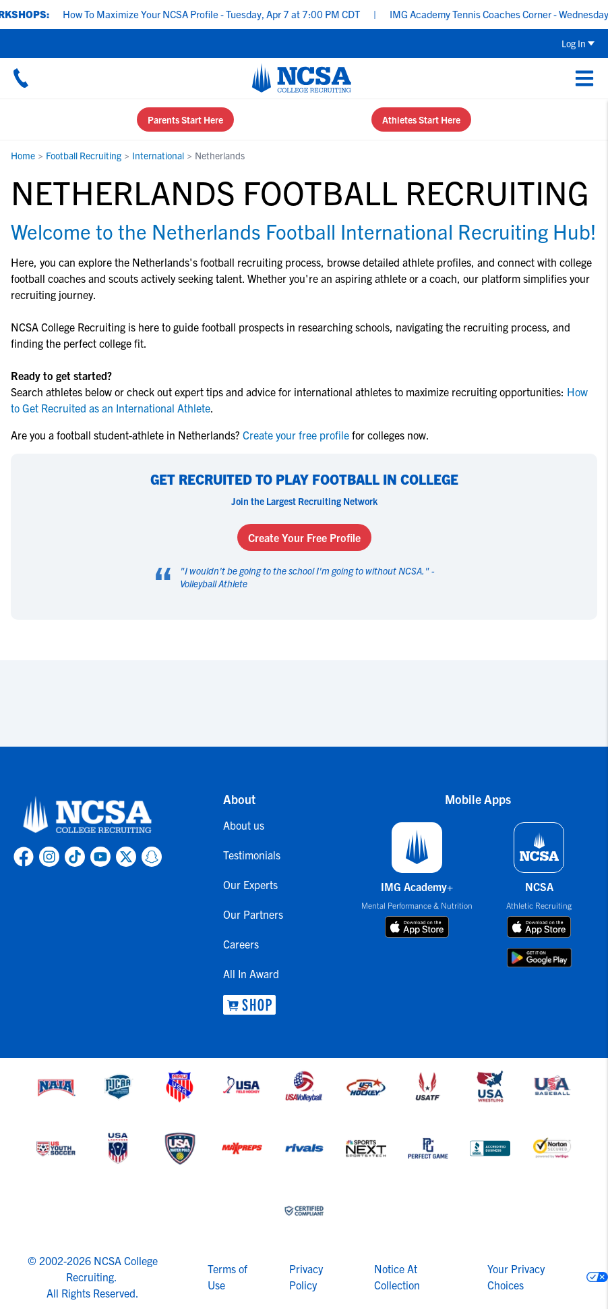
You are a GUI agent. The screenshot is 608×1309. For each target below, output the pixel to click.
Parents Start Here (185, 119)
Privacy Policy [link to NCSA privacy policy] (306, 1276)
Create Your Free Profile (304, 537)
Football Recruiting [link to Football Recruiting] (83, 155)
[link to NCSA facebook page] (23, 857)
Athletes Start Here (421, 119)
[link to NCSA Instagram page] (49, 857)
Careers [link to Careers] (241, 944)
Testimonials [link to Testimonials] (251, 854)
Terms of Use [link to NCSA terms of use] (227, 1276)
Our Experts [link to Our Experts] (250, 884)
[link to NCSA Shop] (253, 1005)
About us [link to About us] (243, 825)
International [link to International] (158, 155)
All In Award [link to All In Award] (251, 973)
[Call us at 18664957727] (20, 77)
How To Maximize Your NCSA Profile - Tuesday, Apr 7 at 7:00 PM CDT (220, 13)
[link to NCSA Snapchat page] (152, 857)
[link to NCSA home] (87, 815)
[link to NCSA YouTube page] (100, 857)
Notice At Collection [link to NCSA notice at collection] (397, 1276)
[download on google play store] (539, 957)
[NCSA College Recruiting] (302, 77)
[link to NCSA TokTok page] (75, 857)
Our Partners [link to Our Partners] (253, 914)
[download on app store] (417, 927)
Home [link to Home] (23, 155)
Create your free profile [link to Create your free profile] (296, 435)
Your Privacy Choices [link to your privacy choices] (516, 1276)
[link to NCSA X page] (126, 857)
